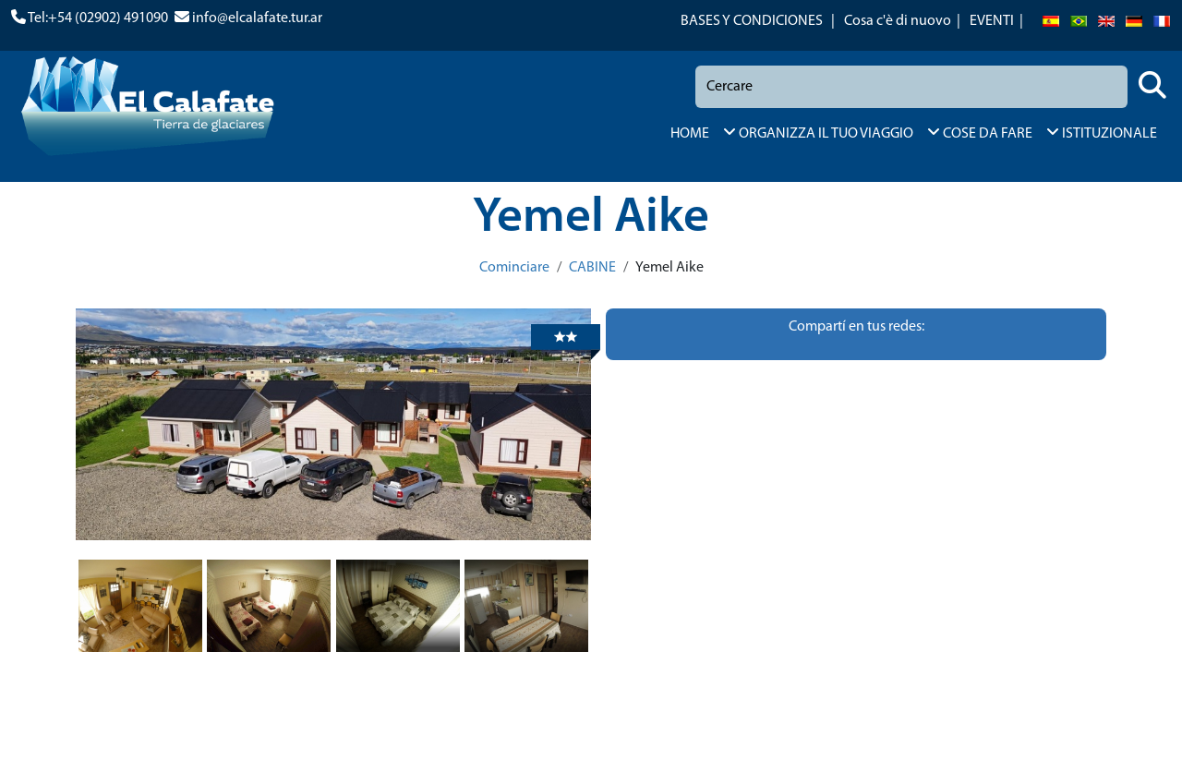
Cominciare (514, 267)
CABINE (592, 267)
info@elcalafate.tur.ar (257, 18)
